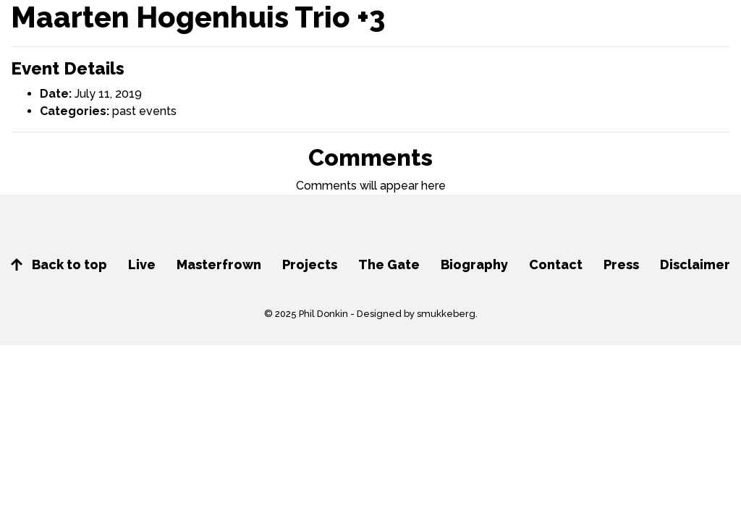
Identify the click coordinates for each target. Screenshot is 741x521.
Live (142, 264)
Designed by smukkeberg (416, 313)
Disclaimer (695, 264)
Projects (309, 264)
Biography (474, 264)
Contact (556, 264)
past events (144, 111)
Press (621, 264)
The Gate (389, 264)
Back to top (59, 264)
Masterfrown (219, 264)
